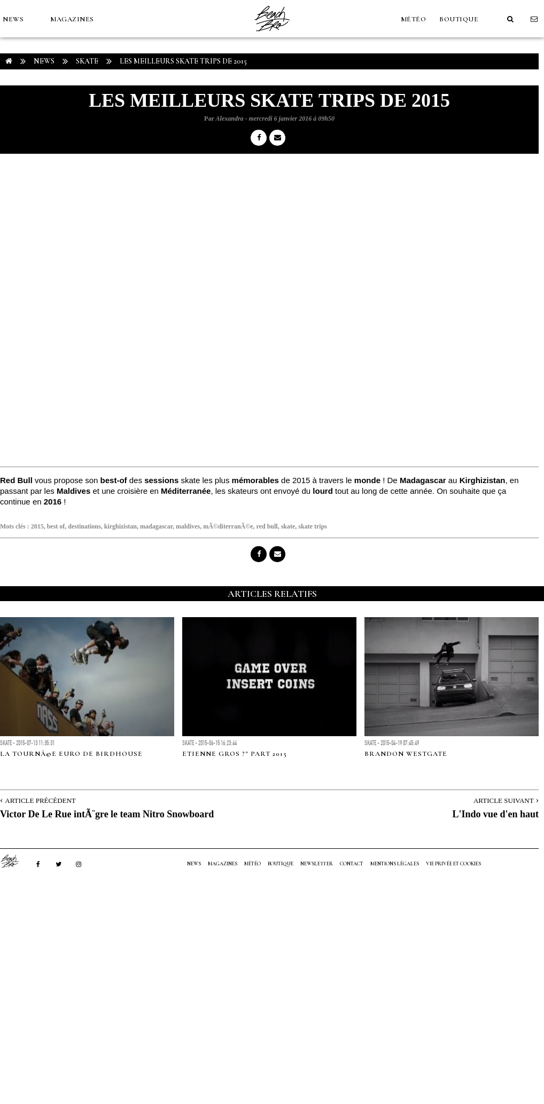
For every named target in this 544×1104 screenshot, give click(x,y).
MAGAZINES (72, 19)
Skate (87, 61)
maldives (188, 526)
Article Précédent (40, 801)
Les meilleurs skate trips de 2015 (183, 61)
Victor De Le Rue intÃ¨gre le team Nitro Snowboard (107, 814)
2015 (37, 526)
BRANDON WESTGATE (405, 754)
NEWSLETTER (316, 864)
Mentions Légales (394, 864)
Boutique (458, 19)
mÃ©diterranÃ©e (228, 526)
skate (288, 526)
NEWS (13, 19)
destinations (84, 526)
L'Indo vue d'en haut (495, 814)
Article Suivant (503, 801)
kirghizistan (120, 526)
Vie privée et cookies (453, 864)
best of (56, 526)
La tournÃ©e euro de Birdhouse (71, 754)
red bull (267, 526)
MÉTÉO (413, 19)
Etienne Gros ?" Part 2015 (234, 754)
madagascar (156, 526)
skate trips (312, 526)
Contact (351, 864)
